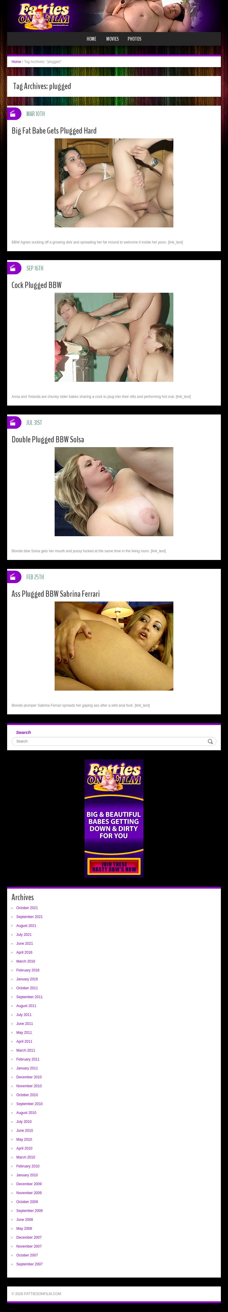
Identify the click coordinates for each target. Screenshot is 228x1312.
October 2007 (27, 1255)
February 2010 (27, 1166)
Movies (112, 38)
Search (23, 732)
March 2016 (25, 961)
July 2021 (23, 935)
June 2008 (24, 1220)
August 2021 (26, 926)
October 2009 (27, 1202)
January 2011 (27, 1068)
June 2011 (24, 1024)
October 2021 (27, 908)
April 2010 (24, 1148)
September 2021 (29, 917)
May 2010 (24, 1139)
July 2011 (23, 1015)
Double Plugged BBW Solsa (48, 439)
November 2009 (29, 1193)
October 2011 (27, 988)
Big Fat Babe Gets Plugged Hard (54, 131)
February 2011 (27, 1059)
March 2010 (25, 1157)
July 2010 (23, 1122)
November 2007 (29, 1246)
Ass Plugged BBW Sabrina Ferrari (56, 594)
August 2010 (26, 1113)
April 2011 (24, 1041)
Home (91, 38)
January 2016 (27, 979)
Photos (134, 38)
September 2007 (29, 1264)
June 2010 (24, 1131)
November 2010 (29, 1086)
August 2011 (26, 1006)
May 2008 (24, 1228)
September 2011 (29, 997)
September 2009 (29, 1211)
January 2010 (27, 1175)
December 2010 (29, 1077)
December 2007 (29, 1237)
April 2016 (24, 952)
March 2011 (25, 1050)
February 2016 (27, 970)
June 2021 (24, 943)
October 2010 (27, 1095)
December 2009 (29, 1184)
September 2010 (29, 1104)
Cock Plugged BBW (37, 285)
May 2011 (24, 1033)
